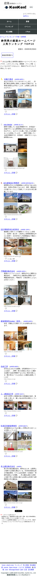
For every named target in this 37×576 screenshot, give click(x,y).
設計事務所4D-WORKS (10, 229)
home (4, 565)
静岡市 (21, 79)
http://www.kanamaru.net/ (13, 214)
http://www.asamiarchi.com (13, 451)
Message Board (14, 569)
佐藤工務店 (8, 79)
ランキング (9, 26)
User (6, 569)
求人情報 (9, 32)
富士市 (21, 124)
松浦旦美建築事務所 (9, 426)
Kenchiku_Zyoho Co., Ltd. (27, 573)
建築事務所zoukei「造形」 (11, 321)
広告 (25, 569)
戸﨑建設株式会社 (8, 271)
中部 (17, 37)
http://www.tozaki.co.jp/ (12, 306)
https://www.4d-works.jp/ (12, 256)
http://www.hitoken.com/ (12, 411)
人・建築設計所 (7, 394)
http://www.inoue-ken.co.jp (13, 503)
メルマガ (21, 567)
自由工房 (4, 366)
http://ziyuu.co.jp (9, 379)
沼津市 (27, 229)
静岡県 (23, 37)
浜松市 (22, 394)
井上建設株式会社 (8, 466)
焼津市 (23, 271)
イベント (27, 26)
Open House (13, 567)
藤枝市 (25, 426)
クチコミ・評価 (9, 114)
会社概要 (31, 569)
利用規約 (28, 567)
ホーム (9, 21)
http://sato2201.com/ (11, 109)
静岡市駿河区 (29, 183)
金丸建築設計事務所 (11, 183)
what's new (10, 565)
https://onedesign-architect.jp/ (14, 168)
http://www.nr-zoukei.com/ (13, 351)
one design (8, 125)
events (6, 567)
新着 (27, 21)
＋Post (27, 32)
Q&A (21, 569)
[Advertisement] (18, 544)
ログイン (26, 16)
